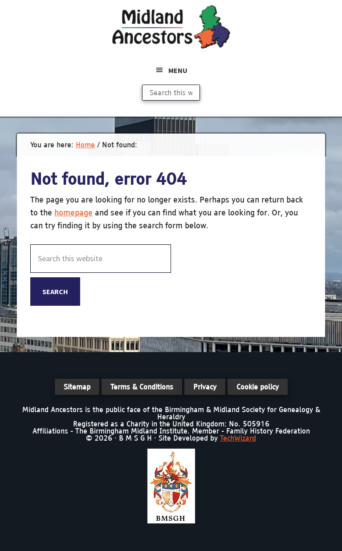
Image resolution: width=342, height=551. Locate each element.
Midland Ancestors (171, 26)
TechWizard (238, 438)
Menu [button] (177, 70)
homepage (73, 212)
